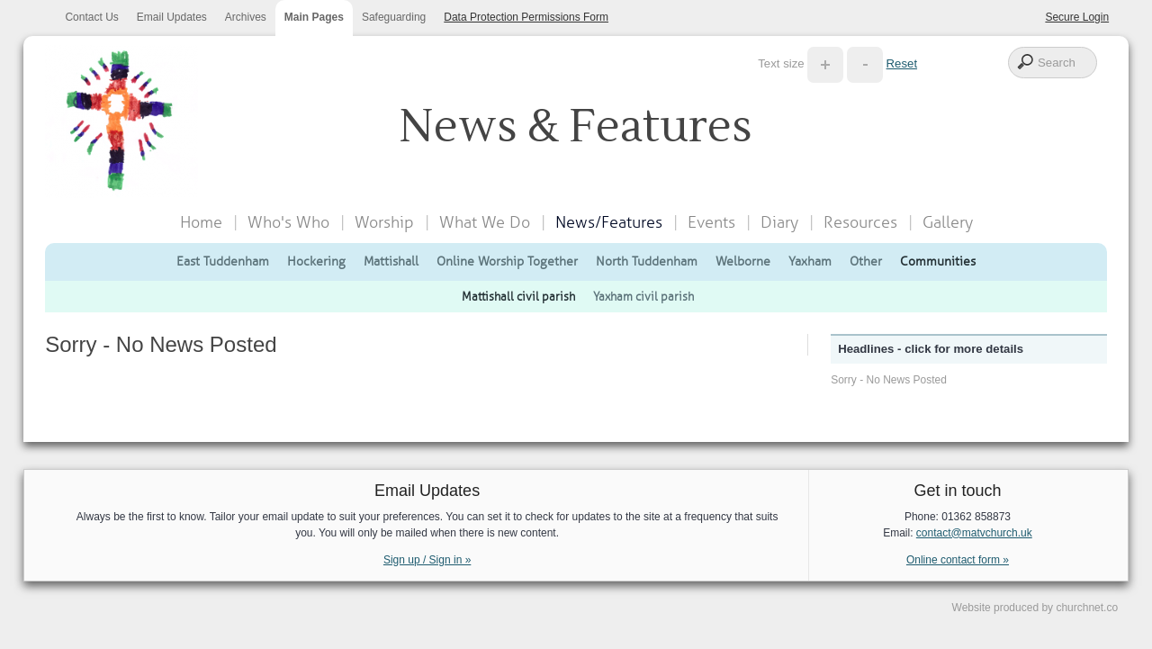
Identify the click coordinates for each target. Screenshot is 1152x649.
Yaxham (810, 261)
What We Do (484, 222)
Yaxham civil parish (643, 296)
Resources (860, 222)
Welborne (743, 261)
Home (201, 222)
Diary (779, 222)
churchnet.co (1087, 607)
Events (711, 222)
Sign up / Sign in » (427, 560)
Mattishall (391, 261)
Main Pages (314, 17)
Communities (938, 261)
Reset (901, 63)
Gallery (947, 222)
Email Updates (172, 17)
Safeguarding (394, 17)
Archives (245, 17)
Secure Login (1077, 17)
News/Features (608, 222)
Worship (384, 222)
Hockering (316, 261)
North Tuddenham (647, 261)
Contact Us (91, 17)
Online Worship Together (507, 261)
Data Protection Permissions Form (526, 17)
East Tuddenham (222, 261)
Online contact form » (957, 560)
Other (866, 261)
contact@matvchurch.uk (974, 533)
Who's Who (288, 222)
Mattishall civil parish (518, 296)
